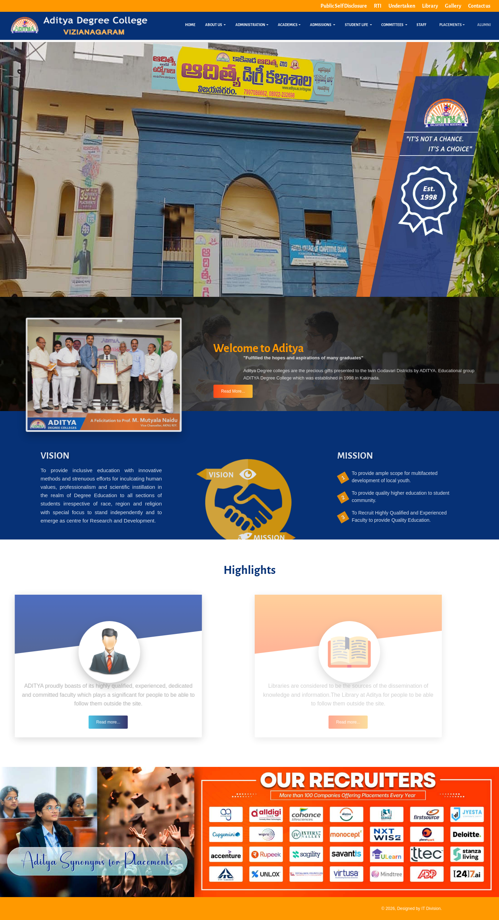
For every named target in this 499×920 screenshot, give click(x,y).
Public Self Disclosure (344, 6)
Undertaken (401, 6)
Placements (466, 25)
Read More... (233, 386)
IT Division (431, 908)
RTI (378, 6)
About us (218, 25)
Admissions (326, 25)
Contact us (479, 6)
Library (430, 6)
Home (191, 25)
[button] (80, 375)
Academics (292, 25)
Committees (397, 25)
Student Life (362, 25)
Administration (256, 25)
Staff (422, 25)
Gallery (453, 6)
